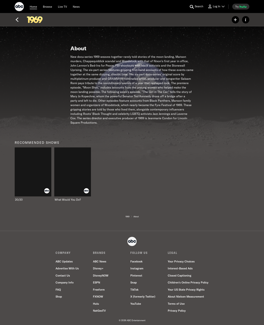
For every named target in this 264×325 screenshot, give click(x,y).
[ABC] (19, 7)
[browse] (47, 6)
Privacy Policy (177, 310)
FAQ (58, 289)
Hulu (96, 303)
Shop (59, 296)
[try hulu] (240, 7)
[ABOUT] (245, 19)
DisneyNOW (100, 275)
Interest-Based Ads (180, 268)
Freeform (99, 289)
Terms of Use (176, 303)
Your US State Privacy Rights (186, 289)
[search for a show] (196, 6)
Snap (133, 282)
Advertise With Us (67, 268)
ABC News (99, 261)
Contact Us (63, 275)
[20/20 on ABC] (33, 174)
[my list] (235, 19)
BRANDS (99, 252)
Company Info (65, 282)
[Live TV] (62, 6)
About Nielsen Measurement (186, 296)
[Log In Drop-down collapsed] (216, 6)
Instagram (136, 268)
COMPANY (63, 252)
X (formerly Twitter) (142, 296)
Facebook (136, 261)
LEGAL (172, 252)
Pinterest (136, 275)
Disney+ (98, 268)
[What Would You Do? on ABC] (72, 174)
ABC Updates (64, 261)
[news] (76, 6)
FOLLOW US (139, 252)
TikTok (134, 289)
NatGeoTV (99, 310)
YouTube (135, 303)
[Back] (17, 20)
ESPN (96, 282)
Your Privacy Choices (181, 261)
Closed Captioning (179, 275)
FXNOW (98, 296)
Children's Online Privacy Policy (188, 282)
